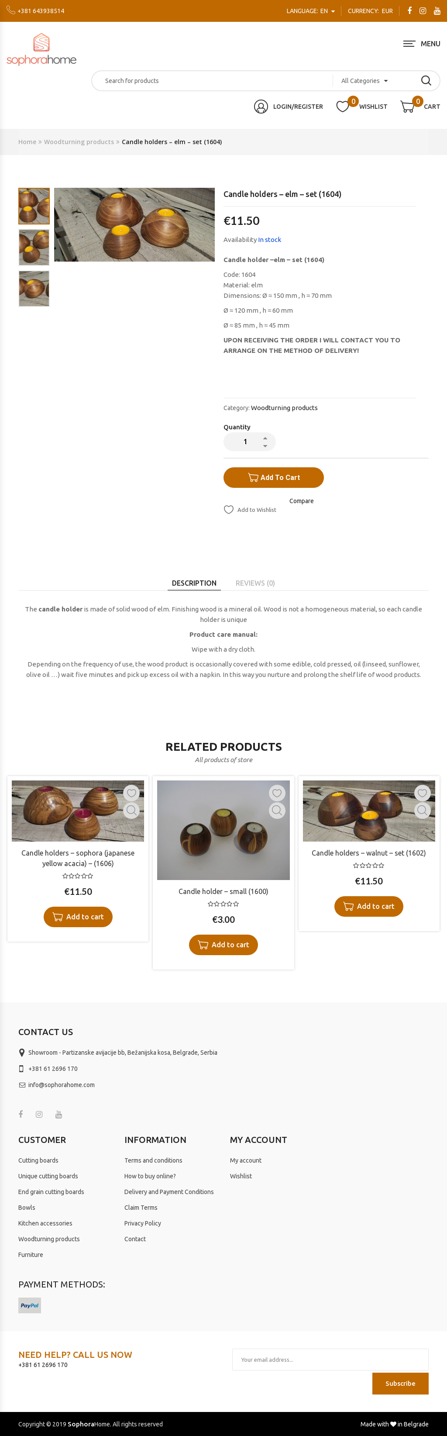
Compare (301, 500)
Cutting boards (38, 1160)
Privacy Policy (142, 1223)
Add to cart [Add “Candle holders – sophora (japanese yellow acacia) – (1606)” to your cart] (85, 917)
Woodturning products (79, 142)
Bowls (26, 1207)
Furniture (30, 1254)
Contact (135, 1239)
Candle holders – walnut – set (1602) (369, 853)
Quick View (131, 810)
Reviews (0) (255, 583)
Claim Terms (141, 1207)
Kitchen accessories (45, 1223)
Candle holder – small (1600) (223, 891)
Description (194, 583)
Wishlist (241, 1176)
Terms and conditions (153, 1160)
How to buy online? (150, 1176)
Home (27, 142)
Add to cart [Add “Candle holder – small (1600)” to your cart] (230, 945)
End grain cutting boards (51, 1191)
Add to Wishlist (256, 510)
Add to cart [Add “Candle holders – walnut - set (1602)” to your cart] (376, 906)
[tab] (194, 583)
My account (245, 1160)
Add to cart (280, 477)
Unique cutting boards (48, 1176)
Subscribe (400, 1383)
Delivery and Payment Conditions (169, 1191)
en (308, 11)
